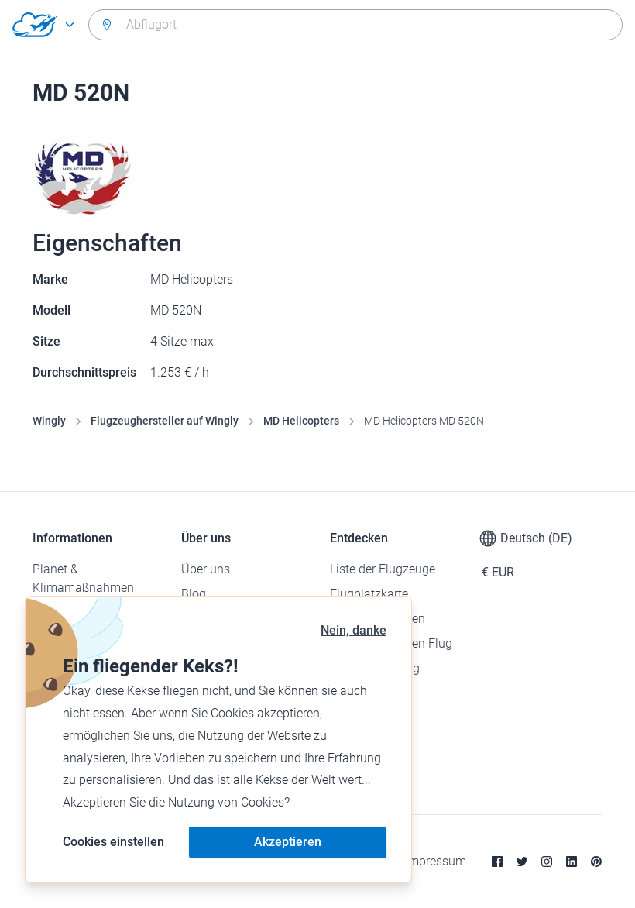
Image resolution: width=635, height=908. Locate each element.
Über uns (205, 569)
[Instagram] (547, 861)
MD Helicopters (301, 420)
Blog (193, 593)
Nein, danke (353, 630)
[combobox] (355, 24)
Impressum (435, 861)
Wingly (49, 420)
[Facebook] (497, 861)
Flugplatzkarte (369, 593)
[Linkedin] (571, 861)
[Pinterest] (596, 861)
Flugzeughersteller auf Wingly (165, 420)
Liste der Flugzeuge (382, 569)
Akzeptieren (287, 841)
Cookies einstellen (113, 841)
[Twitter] (522, 861)
